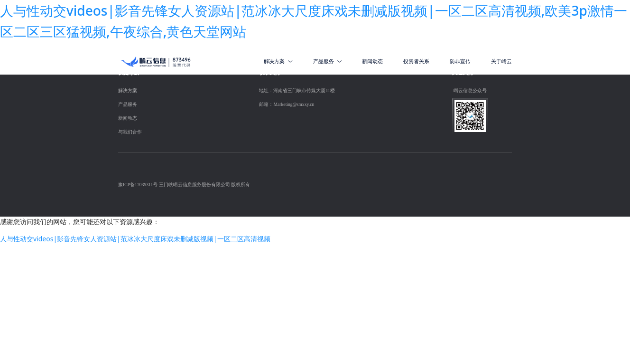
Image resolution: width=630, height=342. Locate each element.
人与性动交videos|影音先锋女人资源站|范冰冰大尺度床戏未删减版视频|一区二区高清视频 (135, 238)
